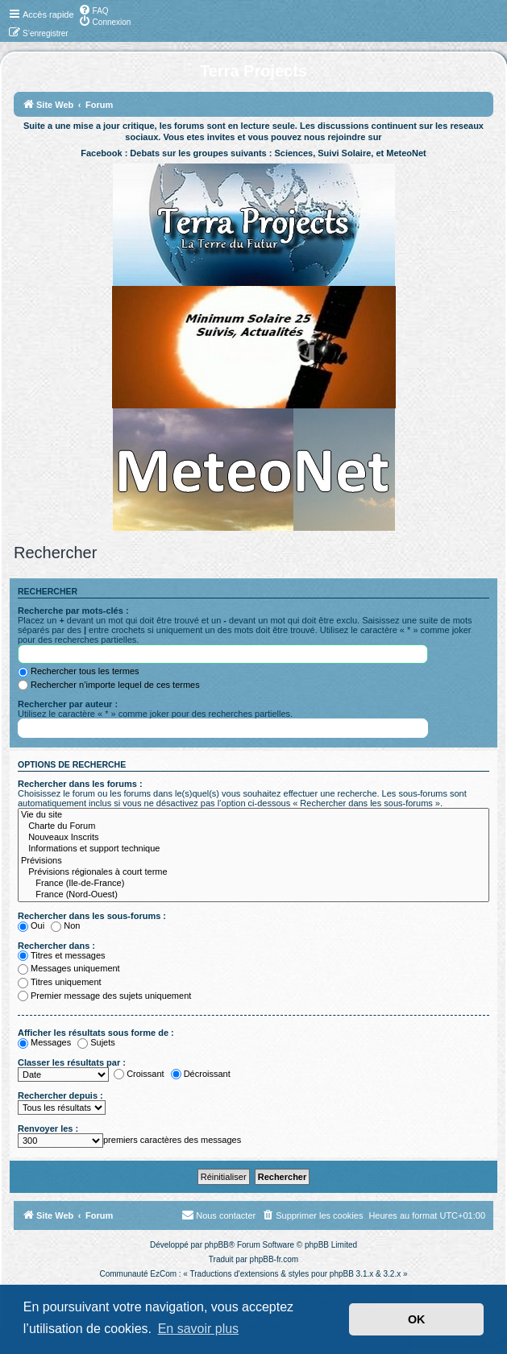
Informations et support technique (253, 849)
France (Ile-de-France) (253, 883)
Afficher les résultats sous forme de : (96, 1032)
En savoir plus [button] (198, 1328)
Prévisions (253, 861)
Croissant (139, 1074)
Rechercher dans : (56, 945)
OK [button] (417, 1319)
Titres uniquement (60, 982)
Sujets (96, 1042)
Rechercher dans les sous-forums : (92, 916)
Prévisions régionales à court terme (253, 872)
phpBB (217, 1244)
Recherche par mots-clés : (73, 610)
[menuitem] (93, 9)
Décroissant (201, 1074)
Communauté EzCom (138, 1273)
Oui (31, 925)
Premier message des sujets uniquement (104, 995)
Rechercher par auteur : (68, 704)
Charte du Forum (253, 826)
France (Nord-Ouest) (253, 895)
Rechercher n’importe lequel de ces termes (109, 684)
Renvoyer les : (48, 1128)
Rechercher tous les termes (78, 671)
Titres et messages (62, 955)
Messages (44, 1042)
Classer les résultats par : (72, 1062)
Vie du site (253, 815)
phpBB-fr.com (274, 1259)
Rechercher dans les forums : (80, 784)
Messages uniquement (69, 968)
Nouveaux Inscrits (253, 837)
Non (65, 925)
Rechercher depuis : (60, 1095)
